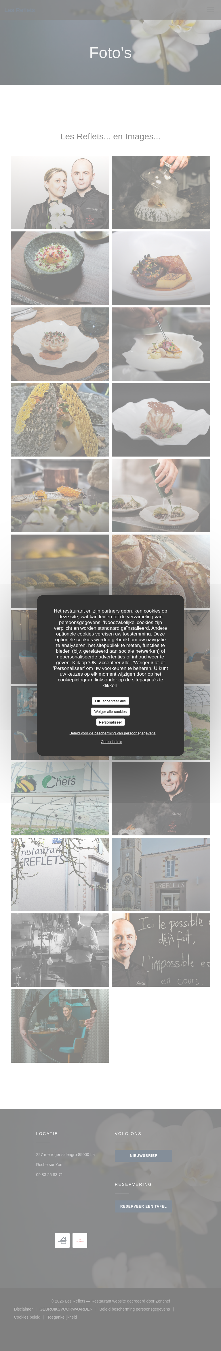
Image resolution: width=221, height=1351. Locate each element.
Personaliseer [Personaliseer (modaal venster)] (110, 722)
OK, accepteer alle (110, 701)
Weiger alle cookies (110, 711)
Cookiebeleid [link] (111, 742)
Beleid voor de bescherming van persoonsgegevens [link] (112, 733)
